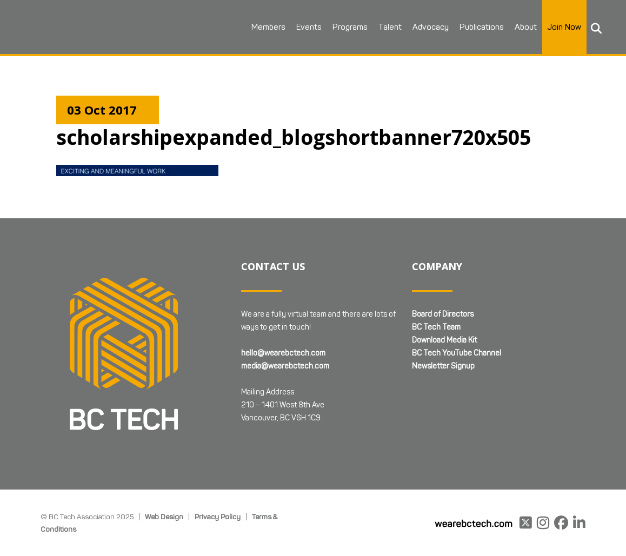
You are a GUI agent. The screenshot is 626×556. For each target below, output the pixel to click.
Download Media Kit (444, 340)
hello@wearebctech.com (283, 353)
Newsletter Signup (443, 366)
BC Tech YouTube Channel (456, 353)
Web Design (164, 516)
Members (268, 27)
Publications (481, 27)
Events (309, 27)
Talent (390, 27)
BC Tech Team (436, 327)
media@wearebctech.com (285, 366)
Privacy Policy (218, 516)
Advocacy (430, 27)
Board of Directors (443, 314)
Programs (350, 27)
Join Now (564, 27)
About (526, 27)
